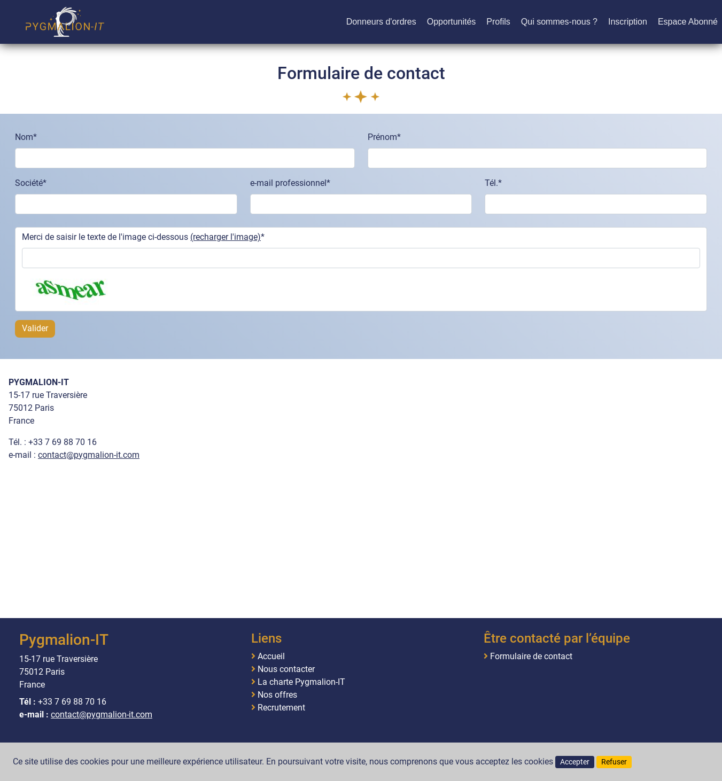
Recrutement (281, 708)
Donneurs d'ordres (381, 21)
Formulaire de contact (531, 656)
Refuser (614, 761)
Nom (24, 137)
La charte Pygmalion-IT (301, 682)
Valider (35, 328)
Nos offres (277, 695)
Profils (498, 21)
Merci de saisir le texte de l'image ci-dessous (141, 237)
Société (29, 183)
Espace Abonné (688, 21)
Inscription (627, 21)
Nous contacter (286, 669)
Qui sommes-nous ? (559, 21)
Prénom (382, 137)
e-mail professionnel (288, 183)
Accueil (271, 656)
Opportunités (451, 21)
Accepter (574, 761)
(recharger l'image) (225, 237)
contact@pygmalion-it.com (88, 455)
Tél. (491, 183)
